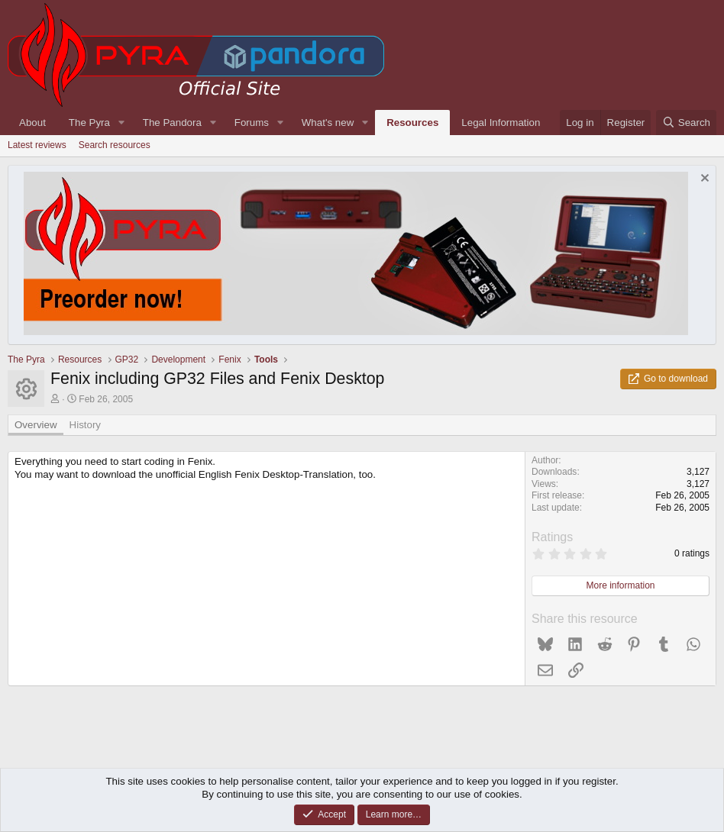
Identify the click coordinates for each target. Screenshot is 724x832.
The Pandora (172, 122)
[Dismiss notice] (703, 180)
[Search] (686, 122)
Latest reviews (37, 145)
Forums (251, 122)
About (32, 122)
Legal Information (500, 122)
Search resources (114, 145)
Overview (36, 425)
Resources (412, 122)
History (85, 425)
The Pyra (89, 122)
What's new (328, 122)
